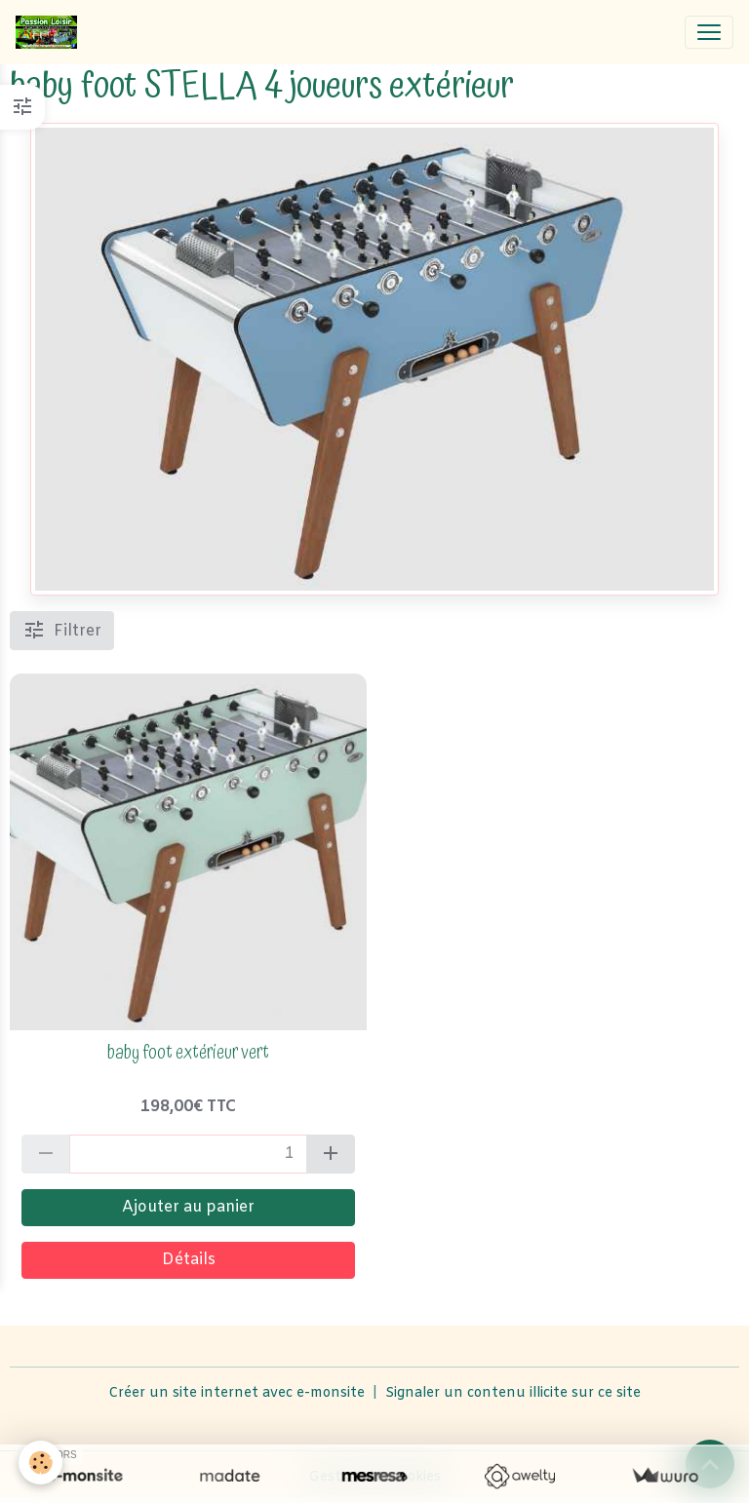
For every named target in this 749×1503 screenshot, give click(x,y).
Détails (189, 1260)
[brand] (50, 32)
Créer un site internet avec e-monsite (236, 1393)
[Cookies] (41, 1462)
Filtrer (61, 629)
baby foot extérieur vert (188, 1053)
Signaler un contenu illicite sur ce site (513, 1393)
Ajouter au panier (188, 1207)
